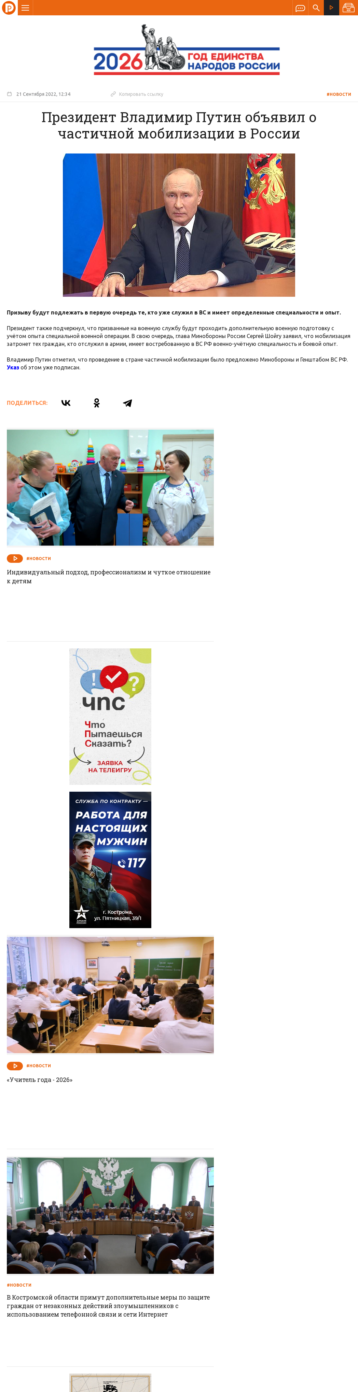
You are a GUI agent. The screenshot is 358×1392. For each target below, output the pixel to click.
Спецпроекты (165, 1238)
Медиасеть (338, 1383)
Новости (129, 1238)
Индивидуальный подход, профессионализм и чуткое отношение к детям (84, 554)
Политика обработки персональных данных (233, 1360)
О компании (95, 1238)
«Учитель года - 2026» (217, 748)
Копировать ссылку (137, 93)
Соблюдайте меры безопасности (236, 1138)
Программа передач (215, 1238)
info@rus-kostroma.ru (71, 1283)
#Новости (38, 536)
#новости (339, 94)
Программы (263, 1238)
